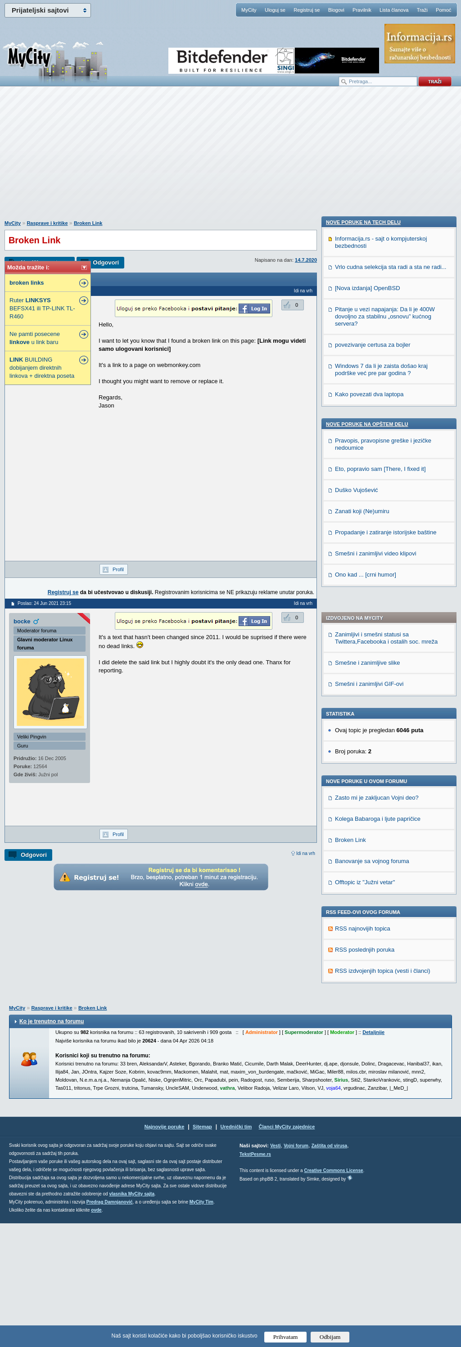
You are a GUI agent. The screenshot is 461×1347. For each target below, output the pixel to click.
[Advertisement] (230, 158)
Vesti (275, 1269)
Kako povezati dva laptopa (369, 914)
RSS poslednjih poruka (364, 691)
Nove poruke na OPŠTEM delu (367, 944)
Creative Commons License (333, 1294)
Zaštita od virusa (329, 1269)
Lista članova (394, 10)
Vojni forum (296, 1269)
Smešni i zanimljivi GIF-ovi (369, 425)
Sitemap (202, 1250)
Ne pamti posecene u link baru (34, 338)
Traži (422, 10)
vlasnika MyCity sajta (131, 1317)
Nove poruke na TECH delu (363, 742)
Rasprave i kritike (47, 223)
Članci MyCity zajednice (287, 1250)
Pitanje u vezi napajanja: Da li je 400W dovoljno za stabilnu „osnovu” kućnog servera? (385, 836)
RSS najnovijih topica (362, 670)
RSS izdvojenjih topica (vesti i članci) (382, 712)
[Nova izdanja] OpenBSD (367, 808)
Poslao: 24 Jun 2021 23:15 (44, 603)
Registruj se (307, 10)
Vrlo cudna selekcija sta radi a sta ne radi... (390, 786)
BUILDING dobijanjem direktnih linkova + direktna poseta (41, 367)
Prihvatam (285, 1337)
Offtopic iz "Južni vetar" (365, 623)
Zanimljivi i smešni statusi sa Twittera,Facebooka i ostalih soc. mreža (386, 379)
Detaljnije (373, 1156)
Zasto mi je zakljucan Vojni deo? (377, 539)
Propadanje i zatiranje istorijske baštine (385, 1052)
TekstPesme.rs (255, 1277)
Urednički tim (236, 1250)
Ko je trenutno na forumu (51, 1145)
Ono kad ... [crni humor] (365, 1094)
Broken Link (88, 223)
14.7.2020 (306, 260)
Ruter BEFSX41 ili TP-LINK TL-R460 (42, 308)
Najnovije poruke (165, 1250)
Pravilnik (362, 10)
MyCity (249, 10)
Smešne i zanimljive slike (367, 404)
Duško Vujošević (356, 1010)
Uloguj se (275, 10)
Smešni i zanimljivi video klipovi (375, 1073)
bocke (22, 621)
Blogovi (336, 10)
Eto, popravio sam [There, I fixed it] (380, 988)
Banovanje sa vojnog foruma (372, 602)
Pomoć (443, 10)
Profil (118, 569)
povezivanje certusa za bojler (373, 864)
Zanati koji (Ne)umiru (362, 1031)
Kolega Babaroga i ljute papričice (377, 560)
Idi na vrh (305, 853)
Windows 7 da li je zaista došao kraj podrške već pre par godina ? (381, 889)
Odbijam (330, 1337)
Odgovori (106, 262)
